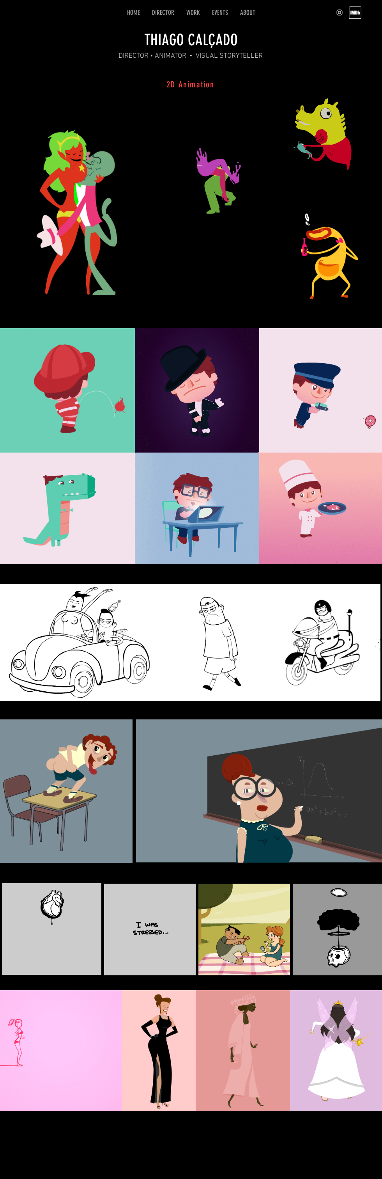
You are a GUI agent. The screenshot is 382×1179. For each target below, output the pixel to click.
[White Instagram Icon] (339, 12)
